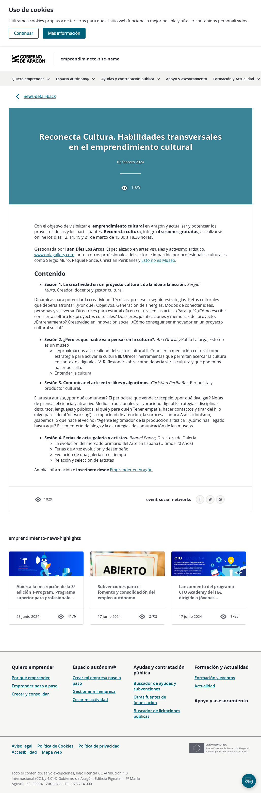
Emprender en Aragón (131, 470)
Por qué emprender (31, 678)
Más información (64, 33)
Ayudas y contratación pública (159, 669)
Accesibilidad (24, 752)
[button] (220, 499)
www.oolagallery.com (54, 254)
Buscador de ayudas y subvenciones (155, 686)
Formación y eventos (214, 678)
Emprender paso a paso (35, 686)
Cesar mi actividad (90, 699)
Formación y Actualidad (221, 667)
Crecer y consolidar (30, 694)
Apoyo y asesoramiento (221, 700)
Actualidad (204, 686)
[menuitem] (31, 78)
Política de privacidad (99, 746)
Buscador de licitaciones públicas (157, 713)
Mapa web (52, 752)
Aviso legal (22, 746)
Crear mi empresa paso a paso (97, 680)
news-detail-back (35, 96)
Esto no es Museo (158, 260)
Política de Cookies (55, 746)
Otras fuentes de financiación (150, 699)
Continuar (23, 33)
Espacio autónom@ (94, 667)
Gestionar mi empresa (94, 691)
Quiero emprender (33, 667)
